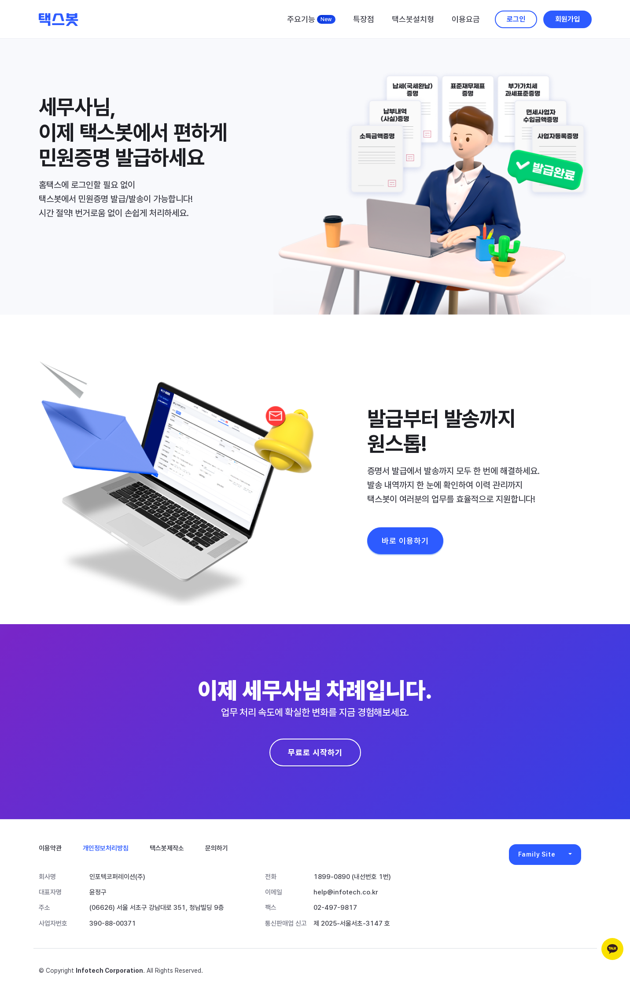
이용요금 (466, 19)
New (326, 19)
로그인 (516, 19)
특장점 (363, 19)
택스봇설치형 (413, 19)
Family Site (537, 854)
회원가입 (567, 19)
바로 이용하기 (405, 540)
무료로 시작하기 (315, 752)
